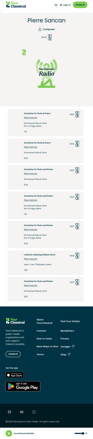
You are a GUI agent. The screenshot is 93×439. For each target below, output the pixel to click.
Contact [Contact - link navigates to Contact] (41, 330)
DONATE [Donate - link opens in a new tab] (13, 354)
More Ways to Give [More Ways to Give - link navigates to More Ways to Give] (47, 346)
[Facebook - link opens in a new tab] (9, 412)
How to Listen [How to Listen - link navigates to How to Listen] (44, 338)
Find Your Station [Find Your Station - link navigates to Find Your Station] (70, 321)
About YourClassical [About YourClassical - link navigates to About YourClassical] (44, 321)
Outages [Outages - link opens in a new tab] (67, 346)
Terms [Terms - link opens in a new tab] (40, 354)
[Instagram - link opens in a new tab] (34, 412)
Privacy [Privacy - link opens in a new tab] (64, 338)
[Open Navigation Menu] (56, 5)
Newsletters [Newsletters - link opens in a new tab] (67, 330)
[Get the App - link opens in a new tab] (15, 375)
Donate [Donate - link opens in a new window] (80, 4)
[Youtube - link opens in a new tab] (22, 412)
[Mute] (86, 433)
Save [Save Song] (46, 37)
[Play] (9, 433)
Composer (46, 29)
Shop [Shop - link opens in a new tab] (65, 354)
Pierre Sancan (30, 117)
